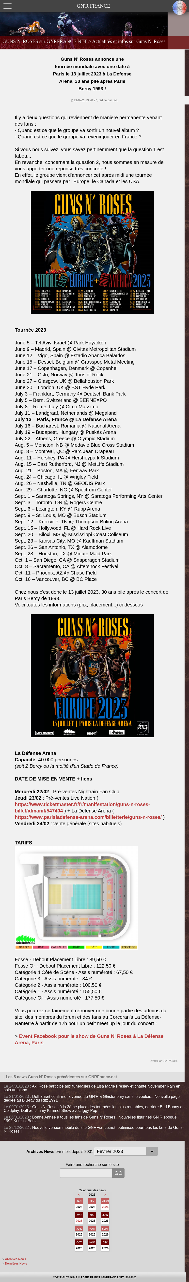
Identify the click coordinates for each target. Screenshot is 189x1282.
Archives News (15, 1259)
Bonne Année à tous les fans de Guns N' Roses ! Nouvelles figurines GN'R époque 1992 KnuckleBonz (90, 1119)
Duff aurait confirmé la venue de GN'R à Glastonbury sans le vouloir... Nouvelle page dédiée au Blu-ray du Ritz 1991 (92, 1098)
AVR (79, 1215)
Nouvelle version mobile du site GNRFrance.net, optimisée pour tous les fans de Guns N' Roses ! (93, 1129)
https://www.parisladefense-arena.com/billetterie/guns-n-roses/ (88, 817)
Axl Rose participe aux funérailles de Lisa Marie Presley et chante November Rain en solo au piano (92, 1088)
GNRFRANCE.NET (113, 1277)
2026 (105, 1207)
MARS (105, 1201)
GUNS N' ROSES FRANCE (85, 1277)
